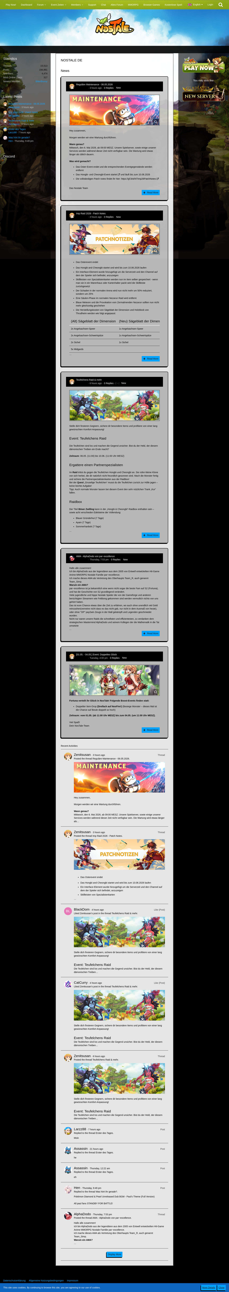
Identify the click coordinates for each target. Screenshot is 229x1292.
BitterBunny (41, 81)
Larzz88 (12, 132)
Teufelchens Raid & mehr (21, 120)
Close (221, 1287)
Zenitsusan (14, 107)
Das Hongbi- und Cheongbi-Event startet (96, 174)
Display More (114, 1254)
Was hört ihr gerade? (19, 137)
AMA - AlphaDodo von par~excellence (95, 556)
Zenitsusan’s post (89, 913)
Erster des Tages (17, 129)
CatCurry (81, 982)
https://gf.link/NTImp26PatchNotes (138, 178)
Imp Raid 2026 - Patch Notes (23, 112)
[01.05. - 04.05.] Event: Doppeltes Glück (96, 654)
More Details (208, 1287)
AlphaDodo (81, 559)
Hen (10, 141)
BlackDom (82, 909)
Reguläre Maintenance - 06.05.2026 (26, 103)
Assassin (81, 1148)
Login (210, 4)
